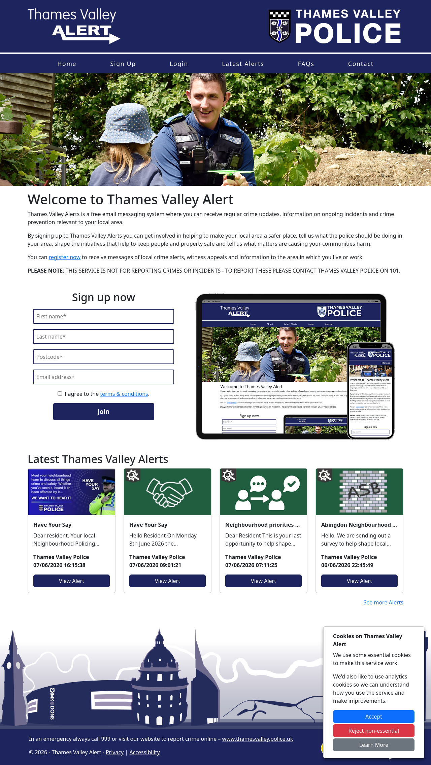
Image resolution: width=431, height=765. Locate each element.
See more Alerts (383, 602)
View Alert (71, 581)
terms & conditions (124, 393)
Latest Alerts (243, 64)
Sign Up (123, 64)
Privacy (115, 752)
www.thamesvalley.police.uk (257, 738)
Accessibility (144, 752)
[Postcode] (103, 356)
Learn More (374, 745)
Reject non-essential (374, 730)
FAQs (306, 64)
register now (64, 257)
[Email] (103, 377)
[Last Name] (103, 336)
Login (179, 64)
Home (66, 64)
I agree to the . (107, 393)
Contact (361, 64)
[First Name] (103, 316)
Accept (373, 716)
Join (103, 411)
